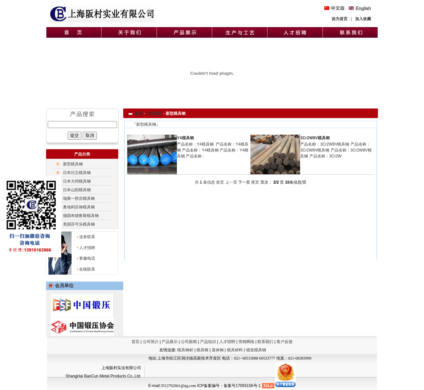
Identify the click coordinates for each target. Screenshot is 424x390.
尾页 (255, 182)
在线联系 (87, 269)
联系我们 (265, 341)
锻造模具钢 (256, 350)
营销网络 (246, 341)
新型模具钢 (73, 164)
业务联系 (87, 237)
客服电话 (87, 258)
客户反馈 (284, 341)
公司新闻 (189, 341)
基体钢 (218, 350)
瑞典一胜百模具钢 (79, 198)
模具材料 (235, 350)
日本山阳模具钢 (77, 190)
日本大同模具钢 (77, 181)
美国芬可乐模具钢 (79, 224)
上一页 (231, 182)
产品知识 (208, 341)
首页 (139, 113)
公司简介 (151, 341)
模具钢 (202, 350)
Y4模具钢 (185, 138)
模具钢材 (185, 350)
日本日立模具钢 (77, 172)
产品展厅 (154, 113)
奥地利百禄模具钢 (79, 207)
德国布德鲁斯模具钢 (81, 215)
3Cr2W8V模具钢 (315, 138)
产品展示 (170, 341)
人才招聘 (87, 247)
